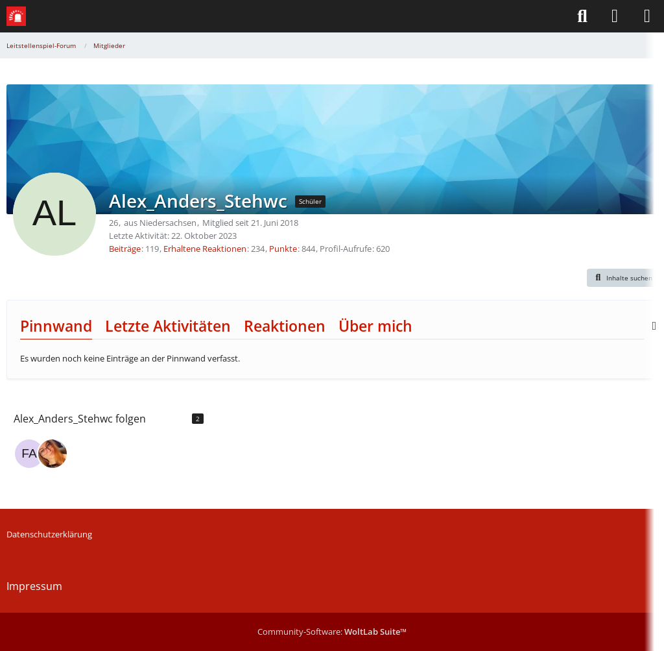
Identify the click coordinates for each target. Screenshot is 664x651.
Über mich (375, 325)
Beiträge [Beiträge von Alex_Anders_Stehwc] (125, 248)
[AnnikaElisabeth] (52, 453)
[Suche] (582, 16)
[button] (622, 278)
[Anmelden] (615, 16)
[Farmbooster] (29, 453)
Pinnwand (56, 325)
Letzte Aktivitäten (168, 325)
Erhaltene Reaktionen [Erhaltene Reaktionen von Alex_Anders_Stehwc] (204, 248)
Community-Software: (332, 631)
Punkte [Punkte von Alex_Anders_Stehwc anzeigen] (283, 248)
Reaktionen (285, 325)
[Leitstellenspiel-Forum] (16, 16)
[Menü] (647, 16)
